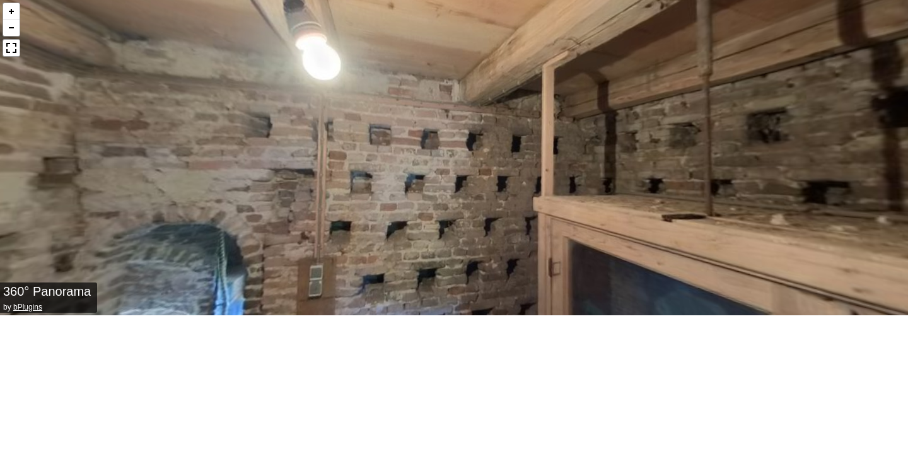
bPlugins (27, 307)
